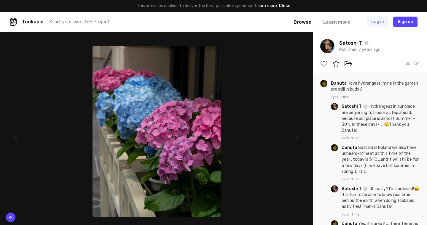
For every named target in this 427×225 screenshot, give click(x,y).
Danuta (339, 83)
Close (284, 5)
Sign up (405, 21)
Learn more (266, 5)
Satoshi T (352, 106)
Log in (377, 21)
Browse (302, 22)
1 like (345, 97)
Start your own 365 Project (79, 22)
